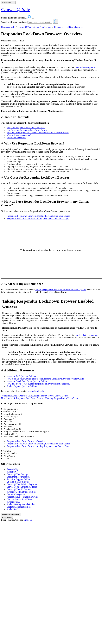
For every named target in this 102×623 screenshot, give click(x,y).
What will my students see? (19, 135)
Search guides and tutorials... (14, 22)
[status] (51, 50)
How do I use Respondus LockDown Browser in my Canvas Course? (38, 132)
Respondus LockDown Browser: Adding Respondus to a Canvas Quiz (38, 218)
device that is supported (85, 67)
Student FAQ (12, 509)
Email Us (28, 520)
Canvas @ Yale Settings (17, 474)
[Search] (40, 22)
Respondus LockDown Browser (68, 27)
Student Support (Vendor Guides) (22, 386)
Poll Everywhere (12, 424)
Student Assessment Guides (19, 507)
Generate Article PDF (11, 514)
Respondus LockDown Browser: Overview (41, 33)
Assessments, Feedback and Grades (23, 497)
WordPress (9, 456)
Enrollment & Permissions (18, 477)
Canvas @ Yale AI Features (19, 489)
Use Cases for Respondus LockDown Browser (27, 130)
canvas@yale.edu (36, 391)
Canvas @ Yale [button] (15, 9)
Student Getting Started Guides (21, 504)
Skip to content (8, 3)
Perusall (7, 421)
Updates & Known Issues (18, 482)
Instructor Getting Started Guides (21, 492)
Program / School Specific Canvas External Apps (26, 431)
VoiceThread (9, 453)
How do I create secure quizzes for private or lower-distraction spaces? (38, 384)
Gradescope (9, 411)
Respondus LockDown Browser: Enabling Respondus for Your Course (38, 216)
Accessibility (12, 469)
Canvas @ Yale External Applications (34, 27)
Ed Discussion (10, 409)
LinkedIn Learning (12, 414)
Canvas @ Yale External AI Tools (22, 487)
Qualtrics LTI (10, 434)
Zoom (7, 458)
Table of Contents (15, 117)
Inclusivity (11, 472)
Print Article (7, 517)
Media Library (11, 416)
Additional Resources (16, 137)
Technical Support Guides (18, 479)
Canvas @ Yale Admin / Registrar (22, 484)
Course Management (16, 494)
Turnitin (7, 451)
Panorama (8, 419)
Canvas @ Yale (8, 27)
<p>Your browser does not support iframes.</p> (51, 330)
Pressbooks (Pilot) (12, 429)
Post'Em (8, 426)
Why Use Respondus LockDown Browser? (26, 127)
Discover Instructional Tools (19, 499)
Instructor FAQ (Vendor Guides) (21, 376)
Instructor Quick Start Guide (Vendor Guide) (27, 381)
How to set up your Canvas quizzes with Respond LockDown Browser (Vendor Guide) (45, 379)
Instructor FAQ (13, 502)
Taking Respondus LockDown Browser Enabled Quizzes (60, 289)
